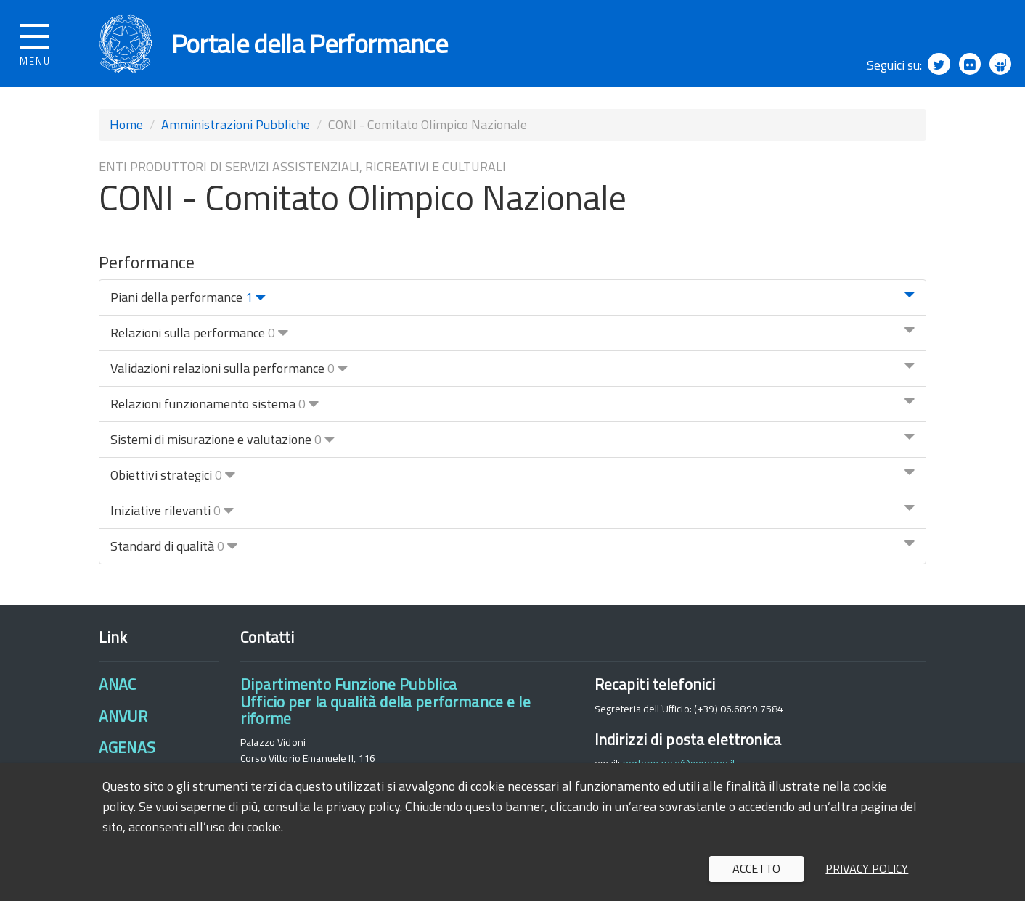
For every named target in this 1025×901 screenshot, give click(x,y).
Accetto (756, 868)
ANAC (117, 684)
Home (126, 124)
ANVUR (123, 716)
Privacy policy (866, 868)
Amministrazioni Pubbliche (235, 124)
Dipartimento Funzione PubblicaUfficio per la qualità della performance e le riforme (385, 702)
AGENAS (127, 747)
